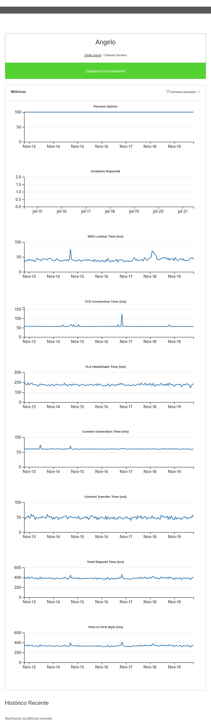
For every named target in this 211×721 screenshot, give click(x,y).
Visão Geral (92, 55)
